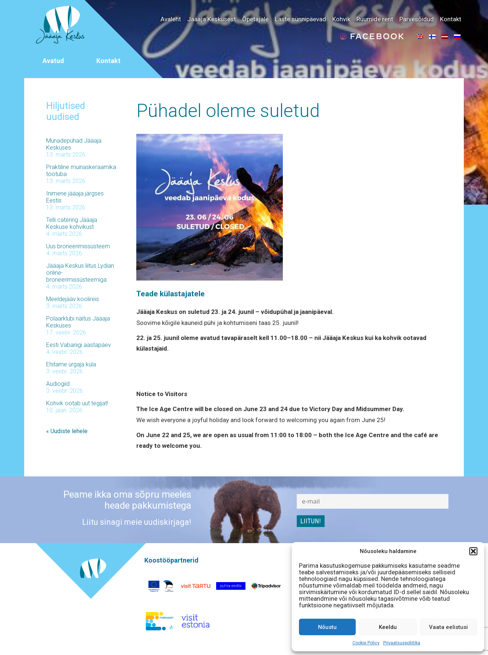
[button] (473, 551)
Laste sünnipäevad (300, 19)
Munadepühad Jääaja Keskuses (73, 144)
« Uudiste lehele (67, 431)
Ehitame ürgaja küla (71, 364)
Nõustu (327, 627)
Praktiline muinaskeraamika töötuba (81, 171)
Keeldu (388, 627)
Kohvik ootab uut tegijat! (77, 403)
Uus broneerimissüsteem (78, 246)
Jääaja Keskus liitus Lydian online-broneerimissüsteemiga (80, 272)
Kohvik (341, 19)
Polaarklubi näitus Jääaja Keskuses (78, 322)
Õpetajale (255, 19)
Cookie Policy (366, 642)
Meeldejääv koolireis (72, 299)
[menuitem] (420, 36)
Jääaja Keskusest (211, 19)
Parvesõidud (416, 19)
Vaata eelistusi (448, 627)
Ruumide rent (374, 19)
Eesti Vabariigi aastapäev (78, 344)
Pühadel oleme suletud (228, 110)
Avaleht (170, 19)
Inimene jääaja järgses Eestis (75, 197)
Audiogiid (58, 383)
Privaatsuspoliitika (401, 642)
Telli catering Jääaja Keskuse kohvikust (71, 223)
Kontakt (450, 19)
